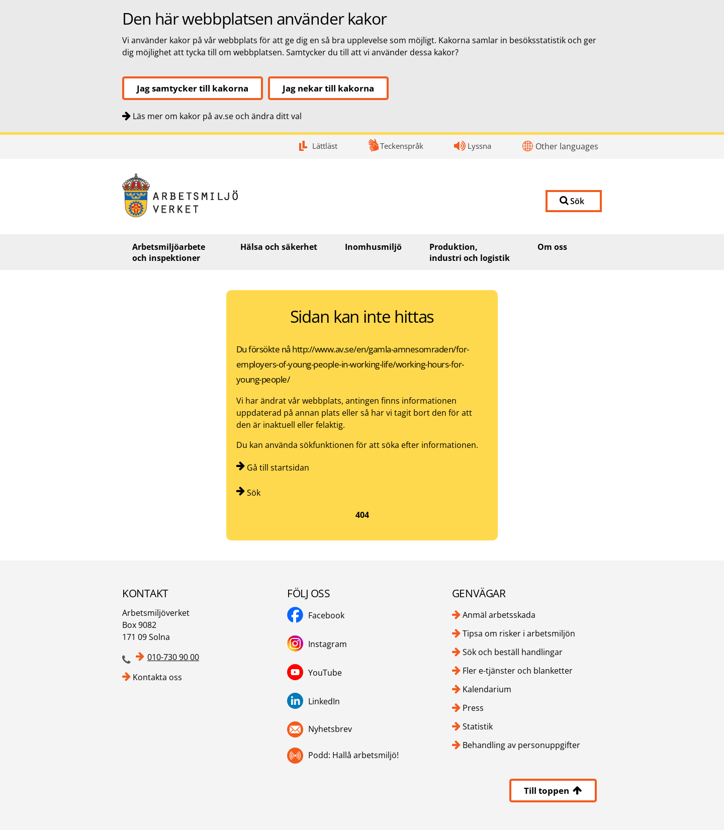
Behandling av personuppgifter (521, 745)
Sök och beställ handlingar (513, 652)
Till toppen (553, 790)
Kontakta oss (157, 677)
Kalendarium (487, 689)
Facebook (326, 615)
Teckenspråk (401, 146)
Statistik (478, 726)
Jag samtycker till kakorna (192, 88)
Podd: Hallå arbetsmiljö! (353, 755)
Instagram (327, 644)
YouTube (325, 672)
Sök (253, 492)
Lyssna (479, 146)
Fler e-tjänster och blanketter (518, 670)
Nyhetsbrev (330, 728)
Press (473, 707)
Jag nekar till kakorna (328, 88)
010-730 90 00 (173, 657)
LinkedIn (324, 701)
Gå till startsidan (278, 467)
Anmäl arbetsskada (499, 614)
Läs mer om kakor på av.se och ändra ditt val (217, 116)
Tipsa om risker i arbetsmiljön (519, 633)
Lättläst (324, 146)
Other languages (566, 146)
